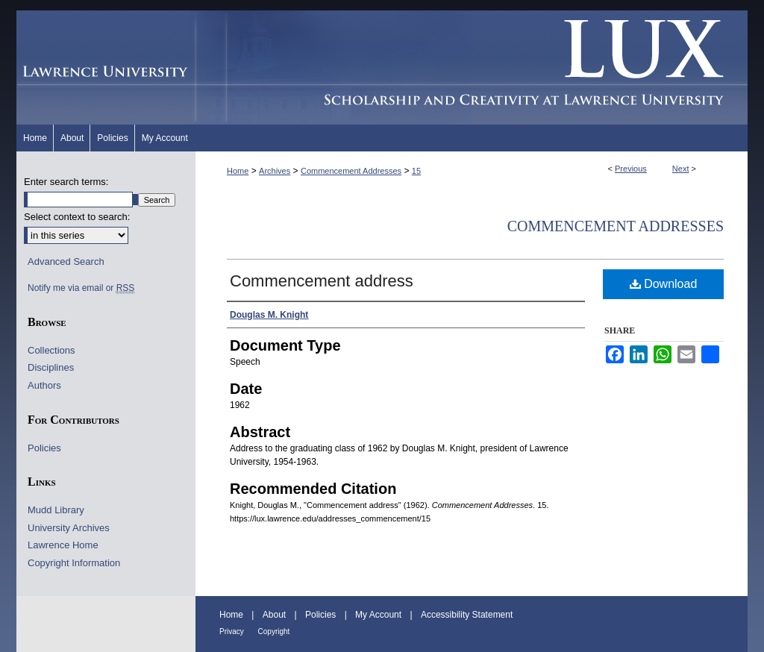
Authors (44, 385)
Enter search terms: (66, 181)
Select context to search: (77, 216)
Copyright (274, 631)
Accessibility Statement (467, 614)
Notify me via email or (81, 288)
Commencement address (321, 281)
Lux (471, 67)
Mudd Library (56, 509)
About (276, 614)
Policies (44, 448)
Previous (631, 168)
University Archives (69, 527)
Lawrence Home (63, 545)
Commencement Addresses (351, 170)
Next (680, 168)
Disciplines (51, 367)
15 (416, 170)
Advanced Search (66, 261)
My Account (379, 614)
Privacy (232, 631)
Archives (274, 170)
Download (664, 284)
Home (237, 170)
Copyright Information (74, 562)
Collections (51, 350)
